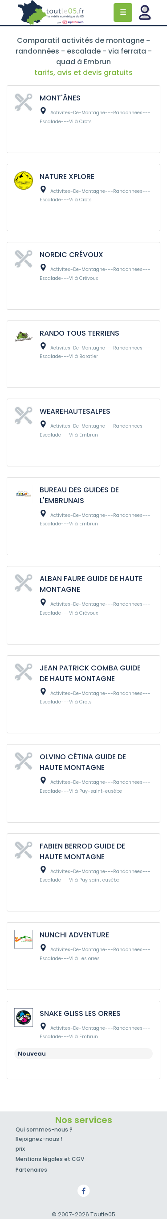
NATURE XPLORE (67, 176)
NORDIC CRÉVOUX (71, 255)
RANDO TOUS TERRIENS (79, 333)
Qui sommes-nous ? (44, 1129)
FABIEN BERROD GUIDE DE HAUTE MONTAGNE (82, 851)
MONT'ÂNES (60, 98)
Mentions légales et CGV (50, 1159)
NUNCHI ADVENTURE (74, 935)
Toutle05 (51, 12)
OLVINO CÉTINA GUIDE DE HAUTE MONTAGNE (83, 762)
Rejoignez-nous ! (39, 1139)
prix (20, 1148)
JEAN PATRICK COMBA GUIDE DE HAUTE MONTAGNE (90, 673)
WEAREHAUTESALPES (75, 411)
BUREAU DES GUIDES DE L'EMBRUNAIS (79, 495)
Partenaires (31, 1169)
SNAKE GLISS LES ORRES (80, 1013)
